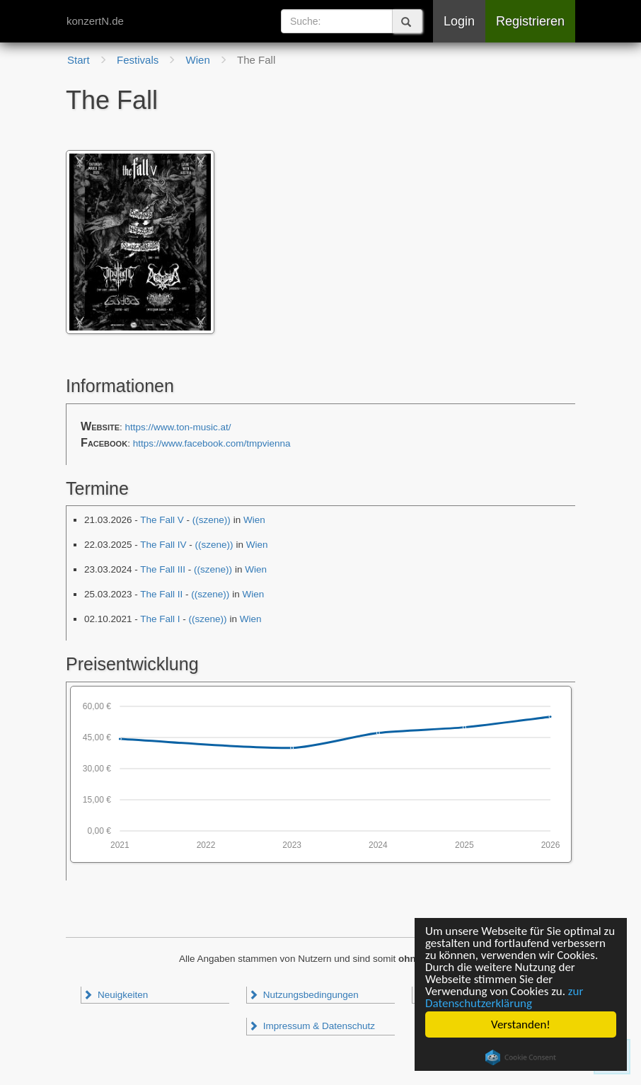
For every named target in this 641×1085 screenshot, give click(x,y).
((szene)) (211, 520)
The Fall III (162, 569)
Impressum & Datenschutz (311, 1026)
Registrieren (530, 21)
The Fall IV (163, 544)
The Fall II (161, 594)
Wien (254, 520)
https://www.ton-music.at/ (178, 427)
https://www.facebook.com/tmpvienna (212, 443)
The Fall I (160, 619)
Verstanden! (520, 1024)
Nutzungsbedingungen (303, 994)
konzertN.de (95, 21)
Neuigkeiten (115, 994)
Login (459, 21)
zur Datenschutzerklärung (504, 997)
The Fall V (162, 520)
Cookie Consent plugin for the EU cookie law (520, 1057)
